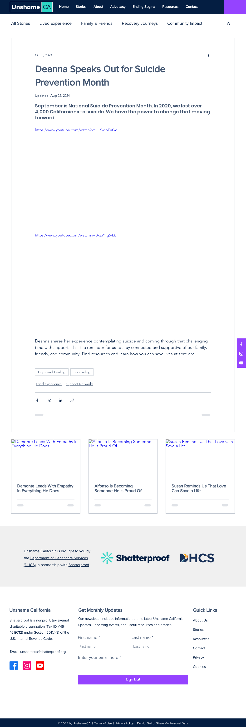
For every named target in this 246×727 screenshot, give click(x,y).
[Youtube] (40, 665)
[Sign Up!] (133, 679)
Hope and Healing (51, 372)
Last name (141, 637)
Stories (198, 629)
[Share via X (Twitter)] (49, 400)
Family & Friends (96, 23)
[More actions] (208, 55)
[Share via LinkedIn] (60, 400)
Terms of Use (103, 723)
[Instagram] (241, 353)
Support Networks (79, 384)
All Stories (20, 23)
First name (87, 637)
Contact (199, 648)
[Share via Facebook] (37, 400)
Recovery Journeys (140, 23)
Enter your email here (98, 657)
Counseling (82, 372)
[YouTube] (241, 363)
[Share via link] (72, 400)
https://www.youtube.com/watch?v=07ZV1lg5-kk (75, 235)
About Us (200, 620)
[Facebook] (241, 344)
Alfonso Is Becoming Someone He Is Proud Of (117, 488)
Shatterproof (79, 565)
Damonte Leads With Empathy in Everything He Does (45, 488)
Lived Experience (55, 23)
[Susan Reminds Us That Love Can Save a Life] (200, 458)
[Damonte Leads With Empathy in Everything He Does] (45, 458)
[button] (228, 23)
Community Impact (184, 23)
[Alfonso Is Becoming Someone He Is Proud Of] (123, 458)
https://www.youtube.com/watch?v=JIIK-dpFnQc (76, 130)
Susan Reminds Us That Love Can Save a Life (199, 488)
